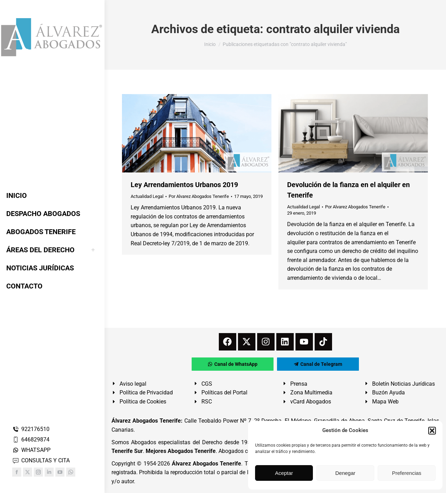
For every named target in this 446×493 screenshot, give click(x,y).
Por (199, 196)
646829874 (30, 439)
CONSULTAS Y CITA (41, 460)
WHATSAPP (31, 450)
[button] (432, 430)
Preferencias (406, 473)
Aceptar (284, 473)
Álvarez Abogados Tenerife (206, 463)
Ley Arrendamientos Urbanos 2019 (184, 184)
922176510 (30, 429)
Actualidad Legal (147, 196)
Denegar (345, 473)
